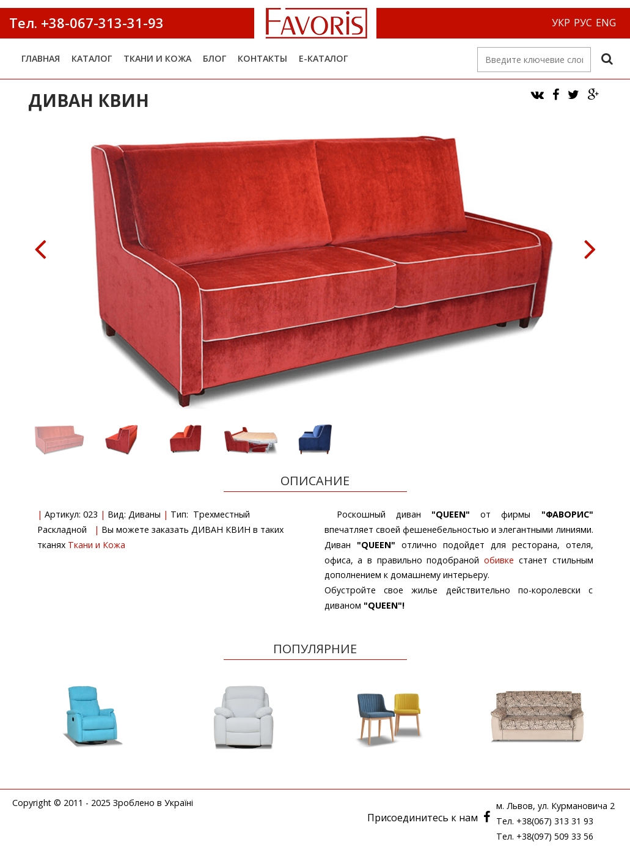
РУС (583, 22)
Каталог (91, 58)
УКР (561, 22)
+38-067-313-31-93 (100, 22)
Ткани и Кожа (157, 58)
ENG (606, 22)
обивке (499, 560)
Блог (214, 58)
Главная (40, 58)
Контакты (262, 58)
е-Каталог (323, 58)
